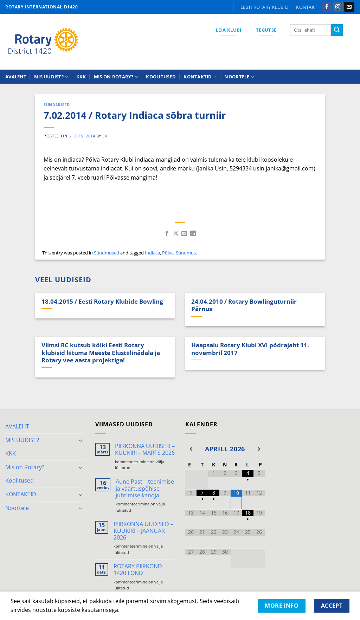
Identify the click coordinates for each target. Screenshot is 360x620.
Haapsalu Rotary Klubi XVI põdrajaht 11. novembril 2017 (250, 348)
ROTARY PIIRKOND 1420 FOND (138, 569)
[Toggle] (80, 440)
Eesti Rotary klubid (264, 7)
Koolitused (161, 76)
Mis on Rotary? (116, 76)
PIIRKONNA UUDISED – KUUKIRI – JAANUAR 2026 (143, 531)
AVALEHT (15, 76)
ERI (105, 135)
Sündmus (186, 253)
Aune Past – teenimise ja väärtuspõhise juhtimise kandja (145, 488)
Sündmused (57, 104)
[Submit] (337, 30)
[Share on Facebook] (167, 234)
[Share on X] (176, 234)
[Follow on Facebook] (327, 7)
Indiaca (152, 253)
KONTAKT (306, 7)
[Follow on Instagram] (338, 7)
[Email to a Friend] (184, 234)
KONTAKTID (200, 76)
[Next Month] (259, 449)
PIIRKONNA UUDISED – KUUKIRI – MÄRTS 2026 (145, 449)
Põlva (168, 253)
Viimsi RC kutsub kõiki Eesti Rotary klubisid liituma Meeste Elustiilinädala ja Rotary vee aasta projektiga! (100, 352)
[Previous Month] (191, 449)
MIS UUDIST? (51, 76)
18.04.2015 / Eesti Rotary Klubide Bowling (102, 301)
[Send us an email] (349, 7)
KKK (81, 76)
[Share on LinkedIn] (193, 234)
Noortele (239, 76)
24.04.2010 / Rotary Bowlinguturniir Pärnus (244, 305)
